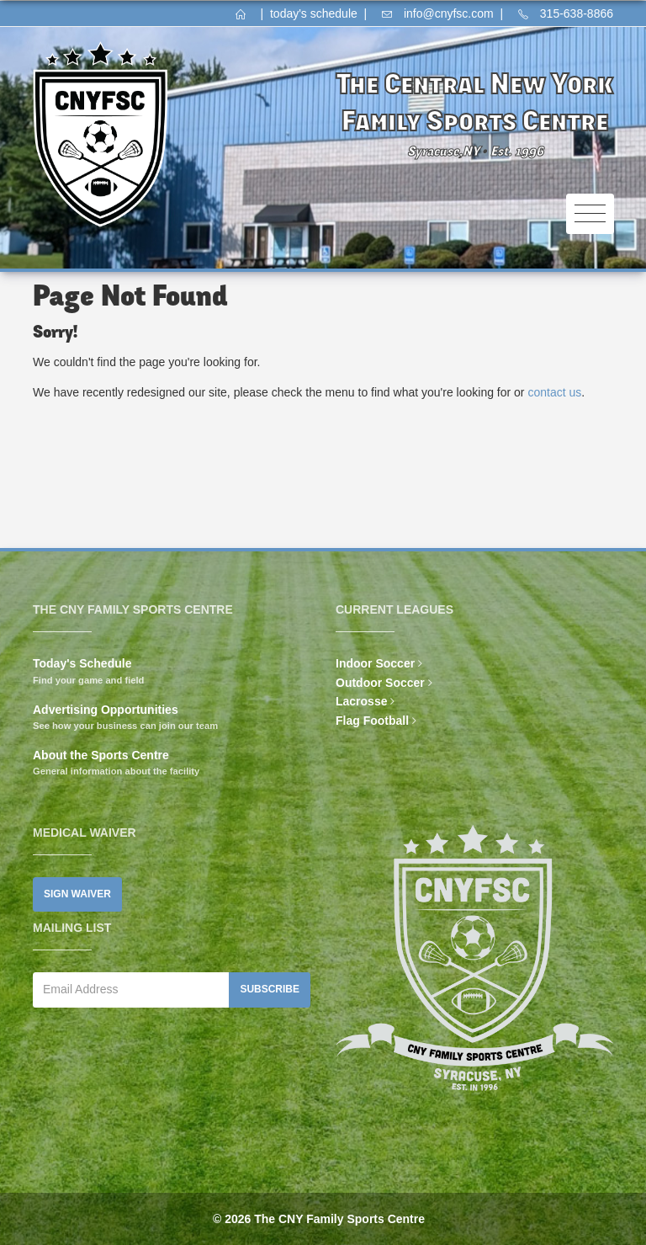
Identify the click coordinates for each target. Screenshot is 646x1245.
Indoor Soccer (375, 663)
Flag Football (372, 720)
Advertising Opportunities (105, 709)
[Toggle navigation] (590, 214)
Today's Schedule (82, 663)
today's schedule (313, 13)
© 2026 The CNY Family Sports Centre (319, 1219)
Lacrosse (361, 701)
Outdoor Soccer (380, 682)
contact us (554, 392)
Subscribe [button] (269, 989)
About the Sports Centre (101, 755)
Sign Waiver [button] (77, 894)
